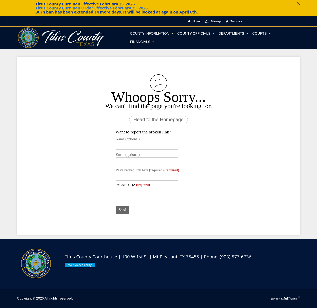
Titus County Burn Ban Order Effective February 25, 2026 (91, 8)
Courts (261, 33)
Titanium (289, 298)
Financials (142, 42)
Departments (233, 33)
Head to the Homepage (158, 119)
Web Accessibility (80, 265)
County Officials (195, 33)
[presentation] (146, 195)
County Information (151, 33)
